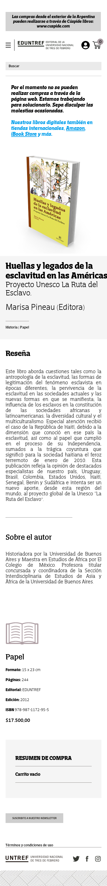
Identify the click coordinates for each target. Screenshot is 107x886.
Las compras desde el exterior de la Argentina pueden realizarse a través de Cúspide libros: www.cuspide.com (53, 21)
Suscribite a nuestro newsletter (34, 818)
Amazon (75, 128)
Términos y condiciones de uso (29, 845)
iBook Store (24, 134)
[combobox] (53, 66)
